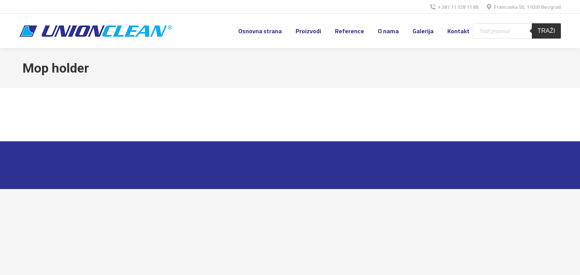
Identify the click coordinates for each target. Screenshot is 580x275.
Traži (546, 31)
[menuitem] (260, 31)
